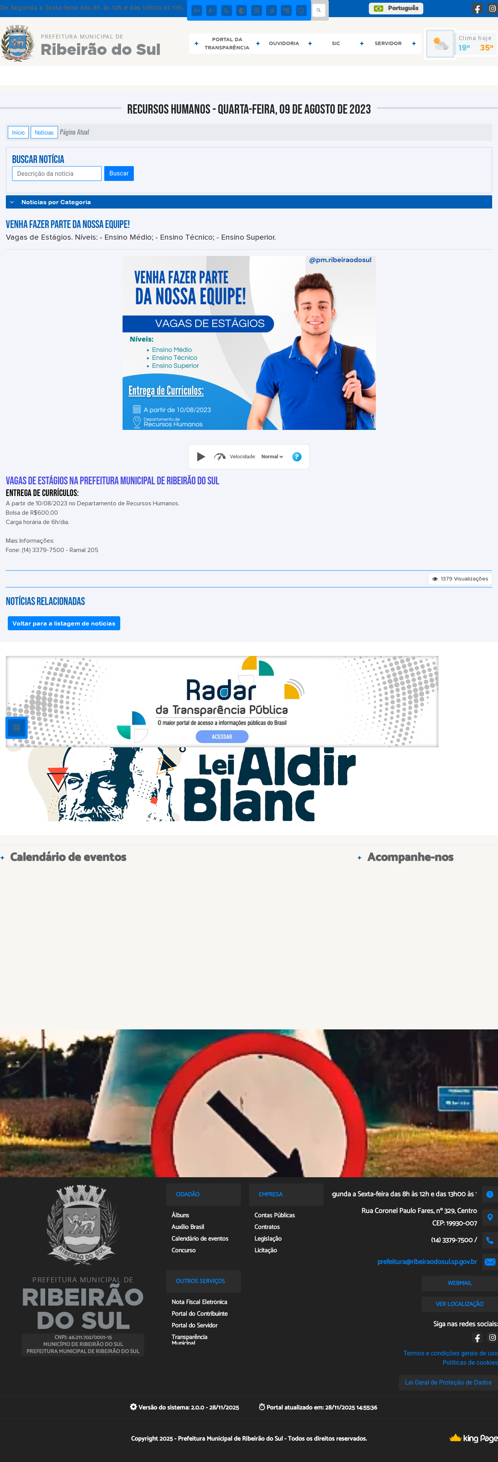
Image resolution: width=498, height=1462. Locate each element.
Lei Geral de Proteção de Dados (448, 1382)
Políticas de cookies (470, 1362)
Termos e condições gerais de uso (450, 1353)
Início (18, 132)
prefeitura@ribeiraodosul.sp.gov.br (427, 1262)
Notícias (44, 132)
